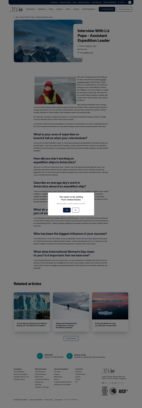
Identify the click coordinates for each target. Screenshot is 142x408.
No (75, 210)
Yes (67, 210)
